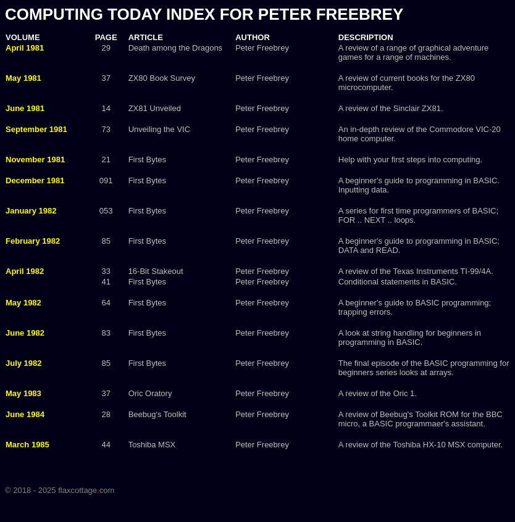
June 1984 (25, 414)
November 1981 (35, 159)
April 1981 (25, 47)
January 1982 (31, 210)
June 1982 (25, 333)
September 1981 (36, 129)
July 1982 (24, 363)
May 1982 (23, 302)
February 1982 (33, 241)
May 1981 (23, 78)
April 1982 (25, 271)
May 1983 (23, 393)
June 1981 (25, 108)
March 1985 (27, 444)
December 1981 (35, 180)
